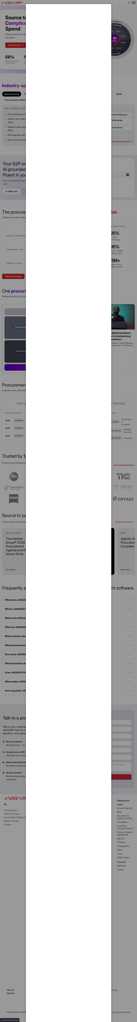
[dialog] (68, 14)
